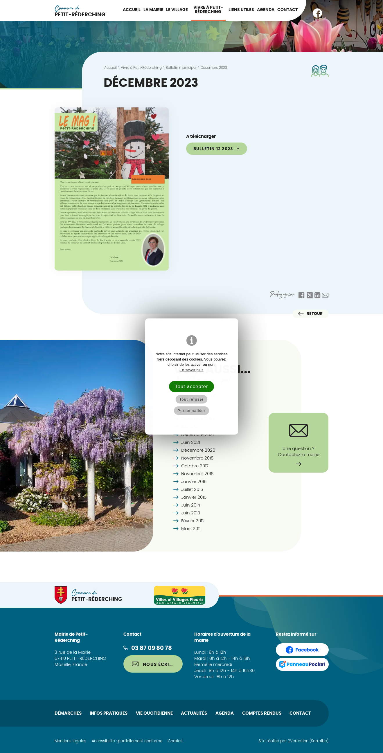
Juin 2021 (190, 442)
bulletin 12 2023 (216, 148)
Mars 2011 (190, 529)
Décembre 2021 (197, 435)
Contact (287, 10)
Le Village (177, 10)
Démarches (68, 713)
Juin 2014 (190, 505)
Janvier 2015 (193, 497)
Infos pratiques (108, 713)
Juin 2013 (190, 513)
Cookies (175, 741)
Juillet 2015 (192, 489)
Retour (310, 313)
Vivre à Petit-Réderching (208, 10)
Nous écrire (153, 664)
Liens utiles (241, 10)
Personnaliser (191, 410)
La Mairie (153, 10)
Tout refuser (191, 399)
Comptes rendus (261, 713)
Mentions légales (70, 741)
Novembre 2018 (197, 458)
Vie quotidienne (154, 713)
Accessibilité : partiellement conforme (127, 741)
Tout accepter (191, 386)
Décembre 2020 (198, 450)
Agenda (265, 10)
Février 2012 (193, 521)
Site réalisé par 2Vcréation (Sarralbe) (293, 741)
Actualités (194, 713)
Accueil (132, 10)
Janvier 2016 (193, 482)
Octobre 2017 (194, 466)
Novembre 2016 (197, 474)
